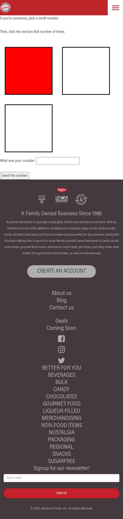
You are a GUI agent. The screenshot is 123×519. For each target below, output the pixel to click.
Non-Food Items (61, 426)
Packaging (61, 440)
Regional (61, 447)
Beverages (61, 375)
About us (61, 294)
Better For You (61, 368)
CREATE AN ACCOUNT (61, 271)
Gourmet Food (61, 404)
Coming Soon (61, 329)
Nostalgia (62, 433)
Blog (62, 301)
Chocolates (61, 397)
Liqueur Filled (61, 411)
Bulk (61, 383)
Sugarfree (61, 462)
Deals (61, 321)
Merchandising (61, 419)
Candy (61, 390)
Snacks (61, 454)
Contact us (61, 308)
